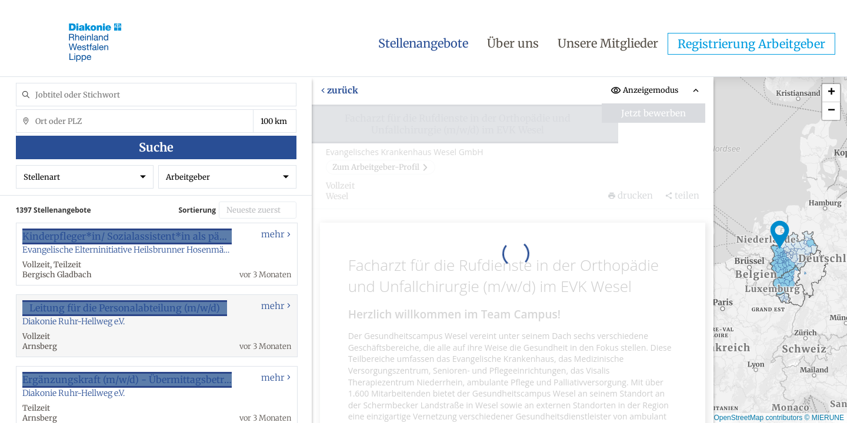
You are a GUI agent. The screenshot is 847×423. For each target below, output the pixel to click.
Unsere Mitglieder (608, 43)
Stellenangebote (423, 43)
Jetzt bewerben (653, 113)
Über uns (513, 43)
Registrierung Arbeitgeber (751, 43)
